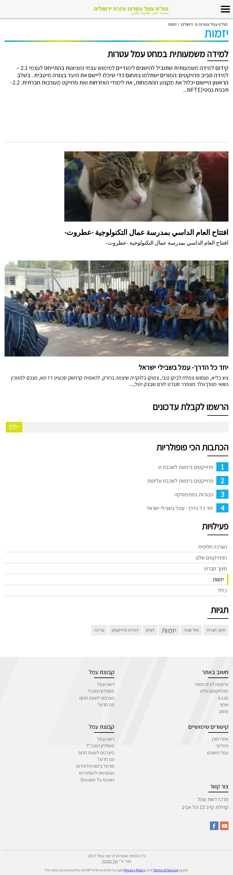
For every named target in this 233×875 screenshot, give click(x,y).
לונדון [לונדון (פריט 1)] (150, 630)
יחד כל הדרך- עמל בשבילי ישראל (183, 367)
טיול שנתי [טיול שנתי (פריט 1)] (191, 630)
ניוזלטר (222, 745)
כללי (222, 590)
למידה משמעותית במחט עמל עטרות (167, 54)
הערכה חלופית (212, 546)
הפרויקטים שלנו (211, 557)
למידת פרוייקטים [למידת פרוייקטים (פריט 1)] (125, 630)
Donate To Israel (97, 780)
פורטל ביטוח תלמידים (95, 766)
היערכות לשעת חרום (96, 752)
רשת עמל (105, 684)
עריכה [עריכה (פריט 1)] (99, 630)
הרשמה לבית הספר (211, 684)
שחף (224, 704)
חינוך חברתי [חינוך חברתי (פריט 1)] (215, 630)
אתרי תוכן (220, 739)
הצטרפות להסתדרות (96, 773)
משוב (223, 711)
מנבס (223, 698)
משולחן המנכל (101, 691)
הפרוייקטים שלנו (214, 691)
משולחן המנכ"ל (100, 745)
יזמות (218, 579)
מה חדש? (105, 704)
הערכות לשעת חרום (96, 698)
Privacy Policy (134, 870)
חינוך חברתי (215, 568)
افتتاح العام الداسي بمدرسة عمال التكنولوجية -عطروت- (146, 232)
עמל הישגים (217, 752)
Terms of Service (165, 870)
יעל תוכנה (110, 861)
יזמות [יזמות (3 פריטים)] (169, 630)
